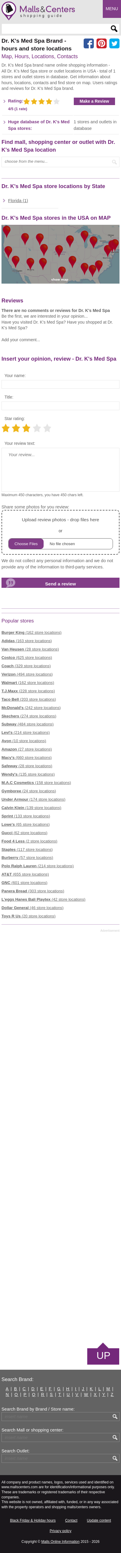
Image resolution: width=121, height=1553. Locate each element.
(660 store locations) (26, 757)
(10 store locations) (23, 741)
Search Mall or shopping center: (32, 1430)
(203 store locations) (28, 699)
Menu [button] (112, 8)
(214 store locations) (25, 732)
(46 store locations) (32, 907)
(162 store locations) (31, 632)
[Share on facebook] (89, 44)
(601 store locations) (24, 882)
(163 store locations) (26, 641)
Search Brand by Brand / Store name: (38, 1409)
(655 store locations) (25, 874)
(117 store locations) (27, 849)
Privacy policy (60, 1531)
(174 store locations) (33, 799)
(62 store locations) (24, 833)
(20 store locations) (28, 916)
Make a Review (94, 101)
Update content (99, 1520)
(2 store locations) (29, 841)
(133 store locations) (25, 816)
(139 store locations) (31, 807)
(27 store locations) (26, 749)
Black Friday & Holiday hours (33, 1520)
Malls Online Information (60, 1542)
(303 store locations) (32, 891)
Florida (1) (18, 200)
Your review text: (19, 443)
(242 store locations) (31, 707)
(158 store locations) (36, 782)
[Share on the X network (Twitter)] (114, 44)
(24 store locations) (28, 791)
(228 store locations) (28, 691)
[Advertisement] (60, 1137)
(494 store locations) (27, 674)
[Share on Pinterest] (102, 44)
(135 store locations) (28, 774)
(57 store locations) (27, 857)
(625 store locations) (26, 657)
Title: (8, 397)
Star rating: (14, 418)
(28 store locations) (30, 649)
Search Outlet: (15, 1451)
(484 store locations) (27, 724)
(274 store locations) (28, 716)
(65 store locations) (25, 824)
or (60, 532)
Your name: (15, 375)
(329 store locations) (26, 666)
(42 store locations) (43, 899)
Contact (71, 1520)
